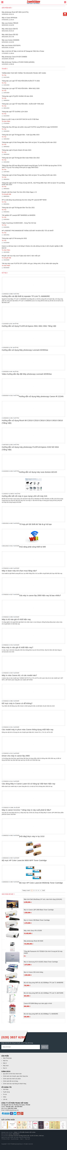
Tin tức (5, 1094)
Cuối (43, 890)
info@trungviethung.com (12, 1110)
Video (4, 1097)
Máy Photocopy (7, 1058)
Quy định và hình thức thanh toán (12, 1073)
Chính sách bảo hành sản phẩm (12, 1078)
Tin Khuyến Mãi (6, 194)
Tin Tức (4, 75)
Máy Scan (6, 1065)
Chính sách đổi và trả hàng (10, 1081)
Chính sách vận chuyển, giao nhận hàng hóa (15, 1076)
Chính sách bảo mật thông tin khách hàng (14, 1083)
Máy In (5, 1063)
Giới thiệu (5, 1089)
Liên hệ (5, 1099)
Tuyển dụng (6, 1092)
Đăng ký (45, 1047)
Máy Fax (5, 1060)
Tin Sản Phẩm (6, 121)
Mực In (5, 1068)
